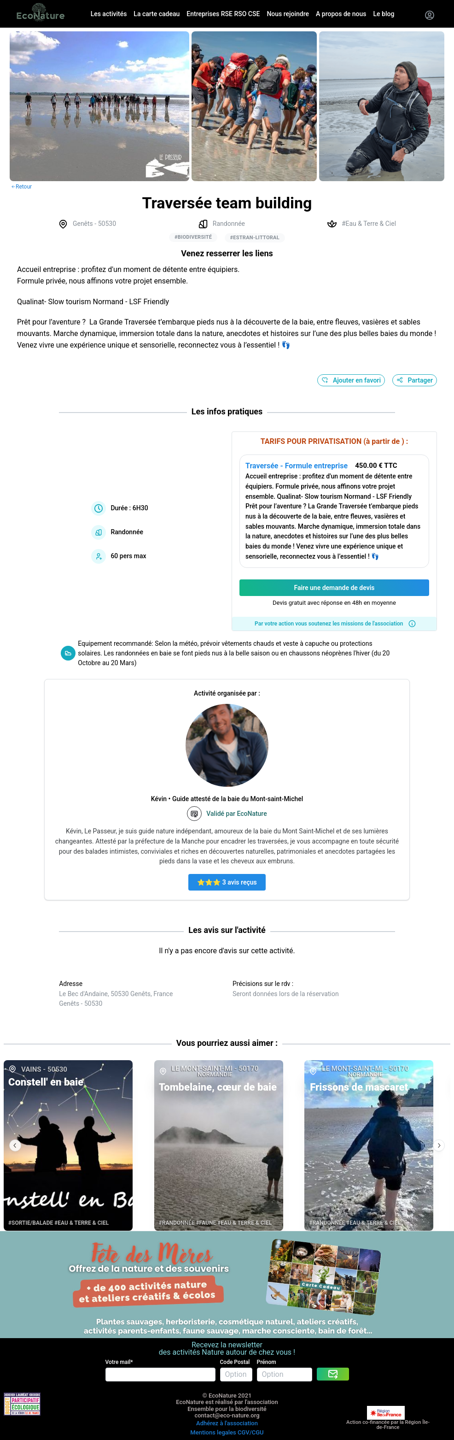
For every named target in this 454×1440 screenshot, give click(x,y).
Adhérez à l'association (227, 1423)
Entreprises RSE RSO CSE (223, 14)
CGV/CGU (251, 1432)
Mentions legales (213, 1432)
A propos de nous (341, 14)
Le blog (384, 14)
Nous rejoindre (288, 14)
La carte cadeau (157, 14)
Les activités (109, 14)
